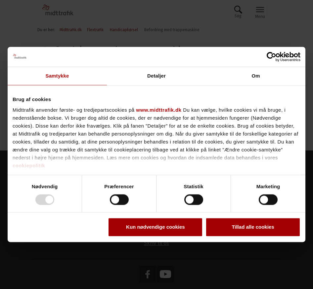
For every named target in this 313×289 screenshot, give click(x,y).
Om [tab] (255, 76)
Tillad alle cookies (253, 227)
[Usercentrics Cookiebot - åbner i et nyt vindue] (271, 57)
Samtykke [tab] (57, 76)
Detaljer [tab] (156, 76)
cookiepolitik (29, 165)
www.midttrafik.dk (158, 110)
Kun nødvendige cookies (155, 227)
